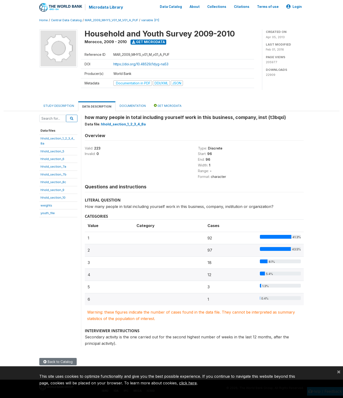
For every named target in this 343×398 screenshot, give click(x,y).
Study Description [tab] (58, 106)
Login (294, 7)
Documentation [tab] (133, 106)
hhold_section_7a (53, 166)
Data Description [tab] (96, 106)
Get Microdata (148, 42)
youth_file (47, 213)
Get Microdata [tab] (168, 105)
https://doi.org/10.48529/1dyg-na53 (140, 64)
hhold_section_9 (52, 190)
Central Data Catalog (66, 20)
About (195, 7)
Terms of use (268, 7)
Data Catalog (171, 7)
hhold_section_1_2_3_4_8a (123, 124)
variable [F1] (150, 20)
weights (46, 205)
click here (188, 383)
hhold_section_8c (53, 182)
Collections (216, 7)
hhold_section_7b (53, 174)
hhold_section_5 (52, 151)
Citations (241, 7)
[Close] (339, 371)
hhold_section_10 (53, 197)
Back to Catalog (58, 362)
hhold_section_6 (52, 159)
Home (43, 20)
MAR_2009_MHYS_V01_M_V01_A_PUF (111, 20)
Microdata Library (106, 7)
